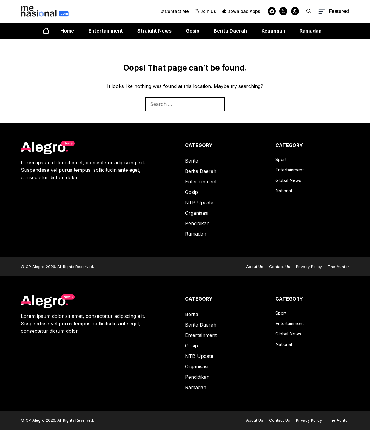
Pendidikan (197, 223)
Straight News (154, 31)
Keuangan (273, 31)
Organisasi (196, 213)
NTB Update (199, 202)
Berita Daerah (230, 31)
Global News (288, 180)
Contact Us (279, 266)
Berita (191, 161)
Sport (280, 159)
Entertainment (105, 31)
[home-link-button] (48, 31)
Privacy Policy (309, 266)
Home (67, 31)
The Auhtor (338, 266)
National (283, 191)
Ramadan (311, 31)
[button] (308, 11)
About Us (254, 266)
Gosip (192, 31)
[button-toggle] (333, 11)
